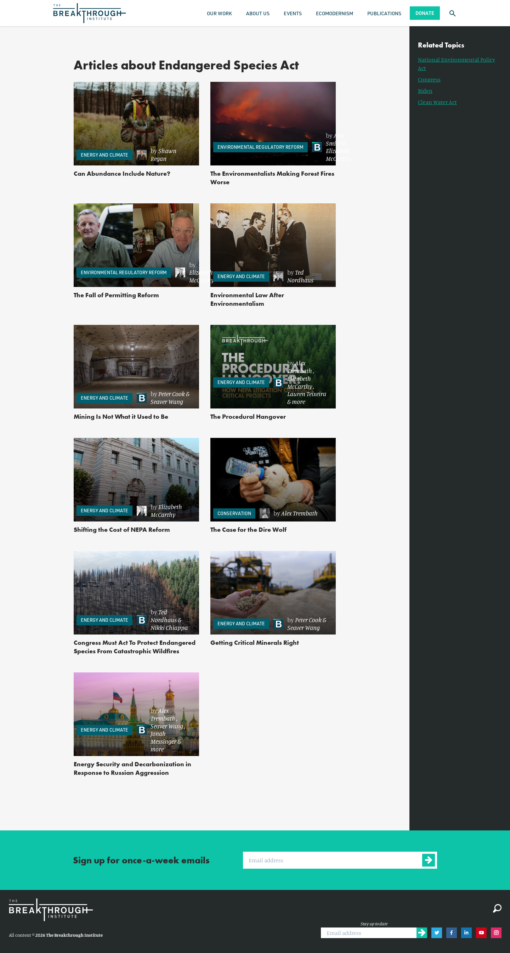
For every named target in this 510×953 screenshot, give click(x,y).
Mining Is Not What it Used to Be (121, 416)
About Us (258, 13)
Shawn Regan (163, 154)
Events (293, 13)
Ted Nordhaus (300, 276)
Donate (424, 13)
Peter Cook (171, 393)
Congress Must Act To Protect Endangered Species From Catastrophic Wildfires (135, 646)
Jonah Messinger (163, 737)
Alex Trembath (299, 366)
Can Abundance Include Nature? (122, 173)
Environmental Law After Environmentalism (247, 299)
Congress (429, 79)
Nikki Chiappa (169, 627)
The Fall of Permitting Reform (116, 295)
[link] (164, 155)
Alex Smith (335, 139)
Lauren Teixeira (306, 393)
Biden (425, 90)
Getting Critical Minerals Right (254, 642)
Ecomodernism (334, 13)
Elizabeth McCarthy (338, 154)
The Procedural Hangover (248, 416)
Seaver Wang (167, 401)
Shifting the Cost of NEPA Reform (122, 529)
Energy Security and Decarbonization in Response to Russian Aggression (132, 768)
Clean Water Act (437, 102)
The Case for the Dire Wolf (248, 529)
